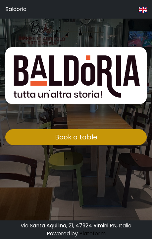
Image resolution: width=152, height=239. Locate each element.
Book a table (76, 137)
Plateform (92, 233)
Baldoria (15, 9)
